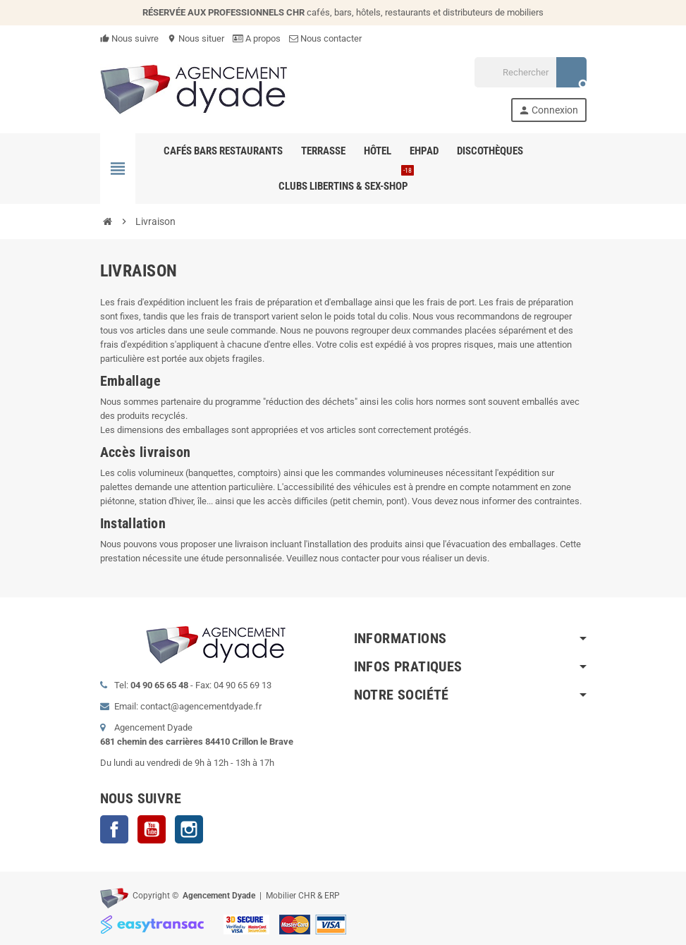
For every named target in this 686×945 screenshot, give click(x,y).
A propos (257, 38)
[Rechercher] (530, 72)
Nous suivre (129, 38)
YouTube (151, 829)
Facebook (114, 829)
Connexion (548, 110)
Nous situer (195, 38)
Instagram (189, 829)
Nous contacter (325, 38)
